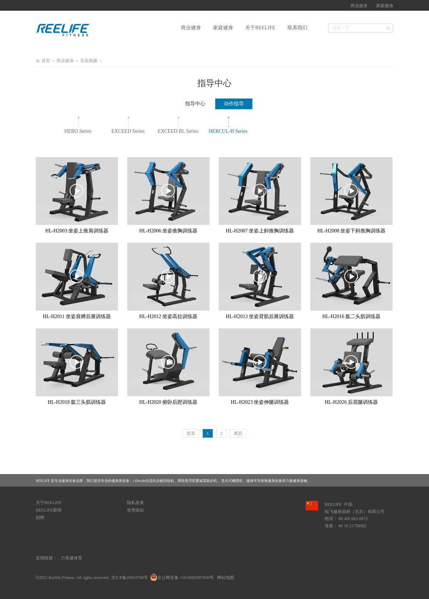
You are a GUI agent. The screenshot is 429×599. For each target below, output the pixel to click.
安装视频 (88, 60)
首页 (191, 433)
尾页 (238, 433)
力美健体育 (71, 557)
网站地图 (224, 577)
